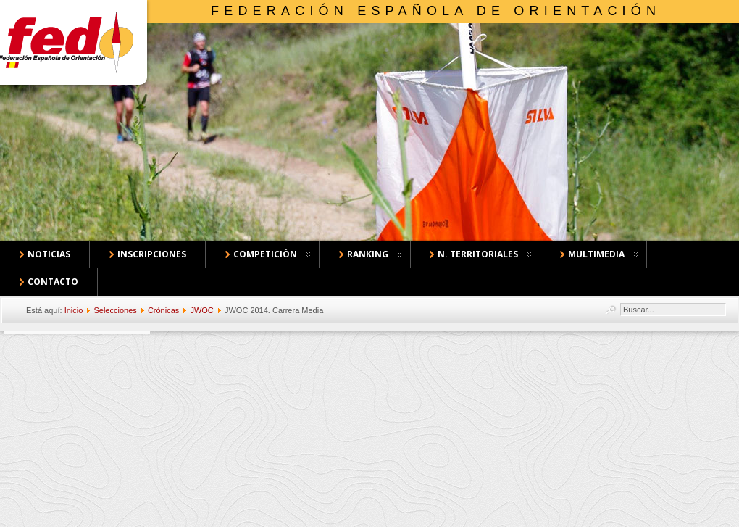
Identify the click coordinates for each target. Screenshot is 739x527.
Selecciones (114, 310)
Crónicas (163, 310)
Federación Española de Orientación (436, 11)
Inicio (73, 310)
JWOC (201, 310)
